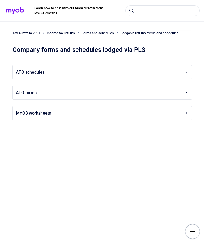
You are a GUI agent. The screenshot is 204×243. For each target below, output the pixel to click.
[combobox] (162, 11)
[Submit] (131, 10)
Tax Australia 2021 (26, 33)
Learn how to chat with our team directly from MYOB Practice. (68, 10)
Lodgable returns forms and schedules (149, 33)
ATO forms (102, 92)
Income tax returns (61, 33)
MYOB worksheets (102, 113)
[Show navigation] (192, 231)
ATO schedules (102, 72)
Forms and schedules (98, 33)
